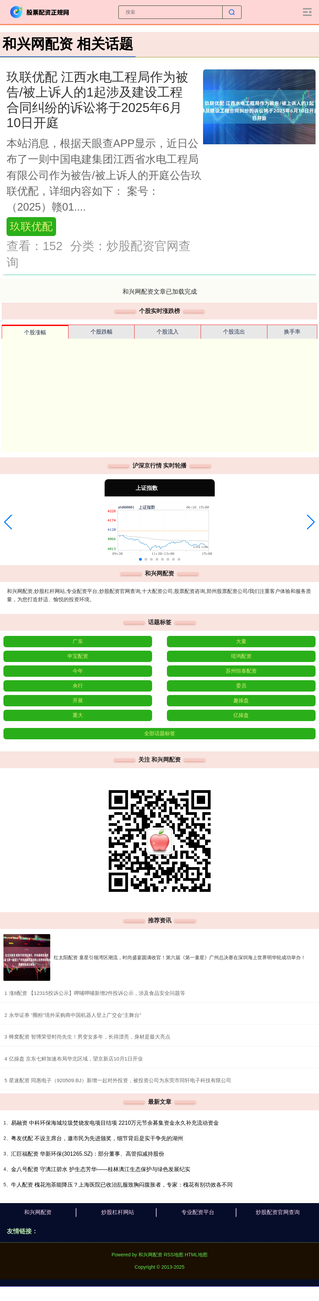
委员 (241, 685)
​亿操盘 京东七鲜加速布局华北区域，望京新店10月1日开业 (76, 1059)
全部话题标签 (159, 733)
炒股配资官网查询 (278, 1212)
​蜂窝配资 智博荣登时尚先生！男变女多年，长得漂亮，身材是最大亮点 (89, 1037)
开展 (78, 700)
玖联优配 (31, 227)
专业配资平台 (197, 1212)
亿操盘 (241, 715)
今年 (78, 671)
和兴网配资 (38, 1212)
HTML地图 (196, 1254)
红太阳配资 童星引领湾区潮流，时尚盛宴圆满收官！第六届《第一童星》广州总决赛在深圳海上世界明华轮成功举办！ (180, 957)
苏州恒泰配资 (241, 671)
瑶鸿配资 (241, 656)
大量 (241, 641)
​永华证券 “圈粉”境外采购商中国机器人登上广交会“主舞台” (75, 1015)
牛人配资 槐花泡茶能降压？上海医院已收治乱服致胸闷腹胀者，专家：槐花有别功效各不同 (122, 1185)
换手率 (292, 332)
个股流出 (234, 332)
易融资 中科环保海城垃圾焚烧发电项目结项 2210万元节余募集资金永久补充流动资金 (115, 1123)
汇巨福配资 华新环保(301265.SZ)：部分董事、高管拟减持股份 (87, 1154)
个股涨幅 (35, 332)
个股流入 (168, 332)
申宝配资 (77, 656)
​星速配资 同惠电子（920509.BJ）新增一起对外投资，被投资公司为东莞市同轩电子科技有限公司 (120, 1080)
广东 (78, 641)
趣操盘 (241, 700)
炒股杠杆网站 (117, 1212)
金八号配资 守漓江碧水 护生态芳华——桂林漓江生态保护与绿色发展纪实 (100, 1169)
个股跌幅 (102, 332)
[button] (8, 522)
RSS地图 (173, 1254)
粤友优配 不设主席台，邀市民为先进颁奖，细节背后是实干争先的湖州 (97, 1138)
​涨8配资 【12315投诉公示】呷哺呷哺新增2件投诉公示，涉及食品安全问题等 (97, 993)
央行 (78, 685)
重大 (78, 715)
